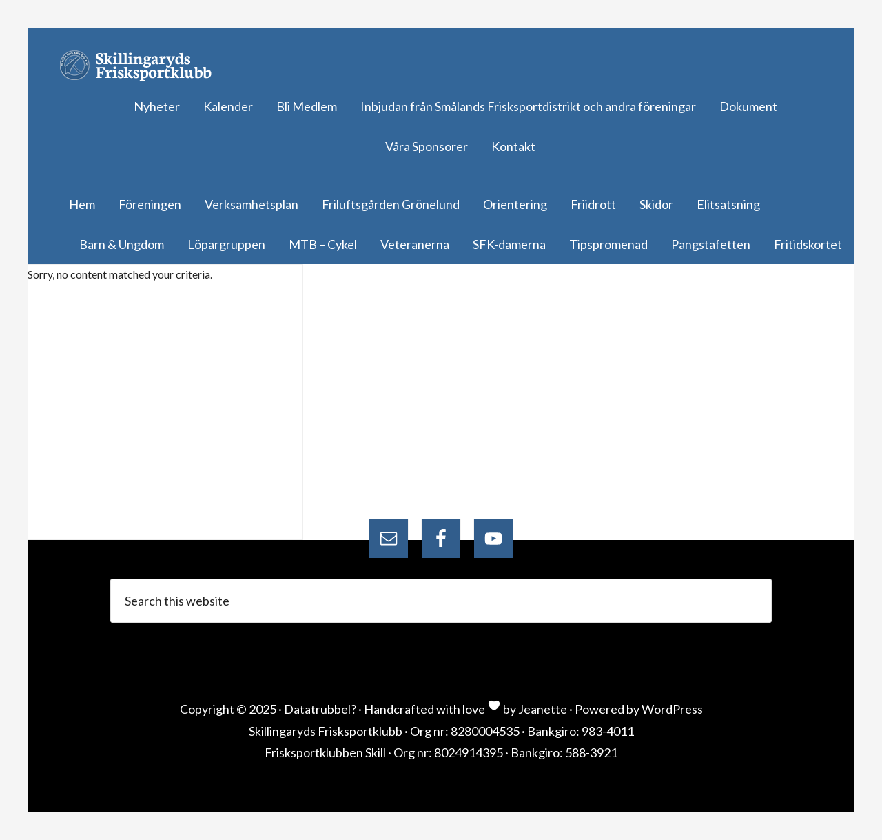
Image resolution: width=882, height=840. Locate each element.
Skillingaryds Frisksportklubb (141, 65)
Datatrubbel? (320, 709)
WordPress (672, 709)
